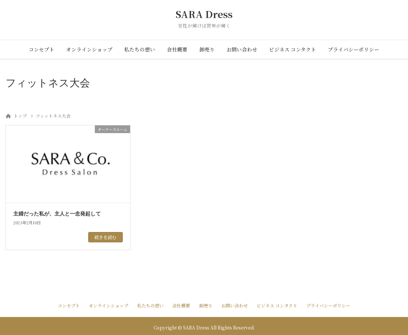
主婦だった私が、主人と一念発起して (57, 214)
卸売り (207, 49)
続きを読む (105, 237)
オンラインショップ (89, 49)
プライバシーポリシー (353, 49)
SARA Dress (204, 14)
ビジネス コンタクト (292, 49)
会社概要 (177, 49)
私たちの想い (139, 49)
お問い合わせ (241, 49)
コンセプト (41, 49)
